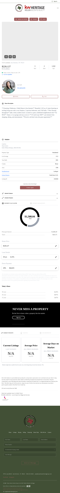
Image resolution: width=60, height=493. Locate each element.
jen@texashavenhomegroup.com (43, 462)
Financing (30, 420)
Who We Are (43, 420)
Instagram (11, 465)
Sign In (54, 1)
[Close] (56, 478)
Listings (14, 420)
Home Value (36, 420)
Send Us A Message (30, 451)
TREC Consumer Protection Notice (12, 476)
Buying (19, 420)
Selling (24, 420)
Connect (49, 420)
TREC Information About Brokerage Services (15, 477)
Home (10, 420)
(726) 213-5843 (30, 462)
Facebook (5, 465)
